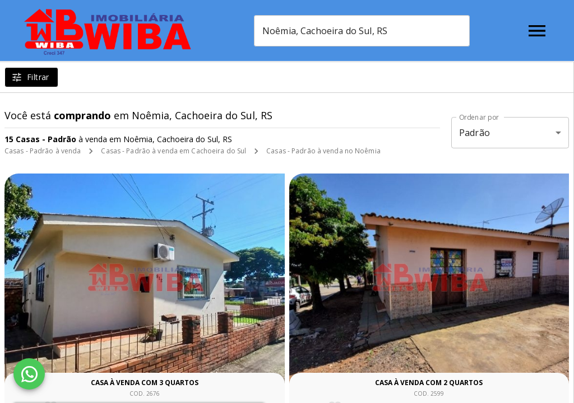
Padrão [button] (474, 132)
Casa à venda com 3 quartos (144, 382)
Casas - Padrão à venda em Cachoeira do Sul (173, 151)
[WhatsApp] (29, 374)
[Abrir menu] (537, 31)
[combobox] (362, 30)
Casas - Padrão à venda (42, 151)
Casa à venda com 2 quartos (429, 382)
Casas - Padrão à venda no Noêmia (323, 151)
